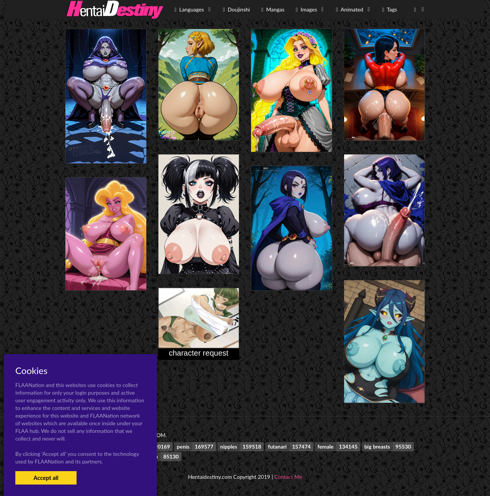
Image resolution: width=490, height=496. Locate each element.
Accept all (45, 477)
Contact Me (288, 476)
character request (199, 353)
